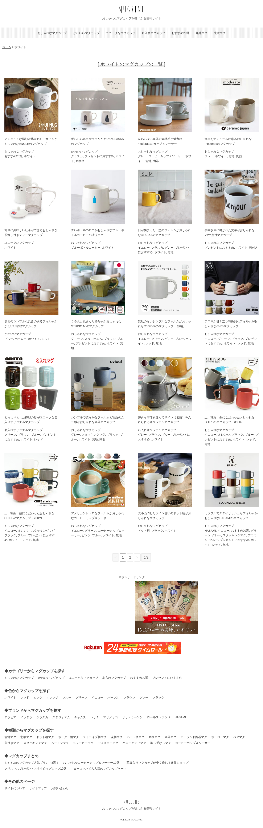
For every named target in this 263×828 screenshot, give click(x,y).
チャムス (80, 717)
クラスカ (77, 156)
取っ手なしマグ (160, 743)
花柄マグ (117, 737)
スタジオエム (93, 338)
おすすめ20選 (181, 33)
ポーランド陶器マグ (194, 737)
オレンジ (224, 434)
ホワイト (30, 156)
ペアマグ (239, 737)
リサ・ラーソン (132, 717)
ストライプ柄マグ (95, 737)
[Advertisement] (96, 607)
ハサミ (94, 717)
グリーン (77, 338)
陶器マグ (170, 737)
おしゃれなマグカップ (52, 33)
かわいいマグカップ (86, 33)
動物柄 (80, 161)
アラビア (10, 717)
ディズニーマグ (108, 743)
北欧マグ (220, 33)
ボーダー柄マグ (68, 737)
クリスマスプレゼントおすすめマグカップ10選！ (37, 768)
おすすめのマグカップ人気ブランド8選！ (31, 762)
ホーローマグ (220, 737)
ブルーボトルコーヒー (85, 247)
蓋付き (253, 247)
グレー (142, 156)
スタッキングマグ (93, 434)
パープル (113, 697)
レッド (46, 338)
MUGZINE (131, 9)
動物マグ (154, 737)
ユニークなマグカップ (120, 33)
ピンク (86, 535)
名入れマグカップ (153, 33)
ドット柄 (144, 530)
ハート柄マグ (135, 737)
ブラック (237, 338)
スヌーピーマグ (83, 743)
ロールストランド (158, 717)
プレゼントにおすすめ (99, 156)
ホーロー (20, 338)
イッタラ (26, 717)
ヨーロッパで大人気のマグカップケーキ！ (102, 768)
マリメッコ (110, 717)
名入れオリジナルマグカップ (23, 430)
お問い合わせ (60, 788)
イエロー (144, 247)
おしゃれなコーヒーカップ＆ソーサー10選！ (92, 762)
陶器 (156, 161)
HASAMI (210, 530)
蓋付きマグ (11, 743)
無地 (148, 161)
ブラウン (110, 338)
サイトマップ (38, 788)
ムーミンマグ (60, 743)
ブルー (8, 338)
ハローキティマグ (134, 743)
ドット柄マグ (45, 737)
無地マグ (201, 33)
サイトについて (14, 788)
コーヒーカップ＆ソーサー (166, 156)
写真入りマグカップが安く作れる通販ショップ (157, 762)
